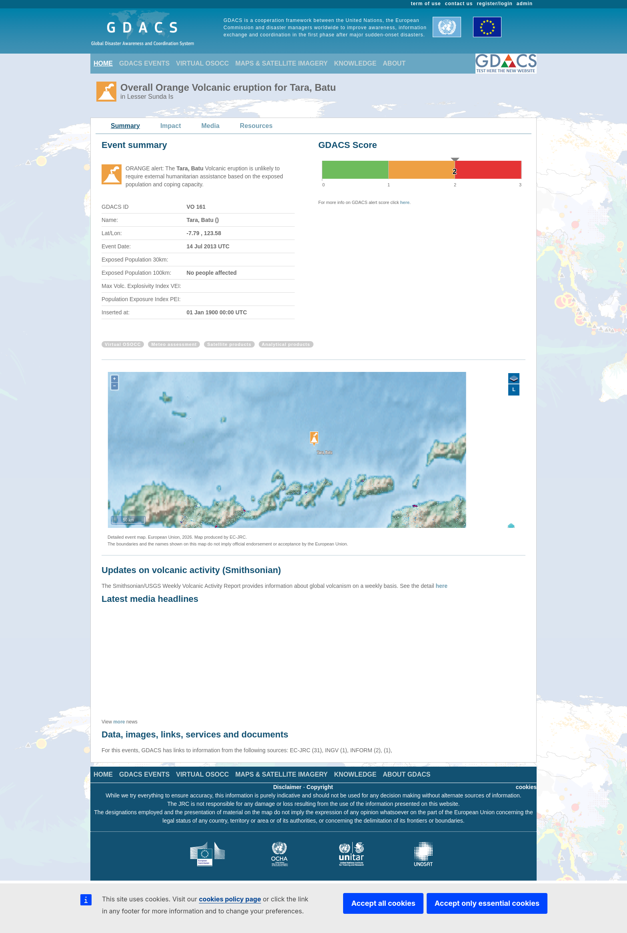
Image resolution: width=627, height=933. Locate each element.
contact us (459, 3)
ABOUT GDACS (406, 774)
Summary (125, 125)
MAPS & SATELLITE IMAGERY (281, 63)
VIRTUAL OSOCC (202, 63)
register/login (494, 3)
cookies (526, 787)
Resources (256, 125)
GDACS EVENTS (144, 63)
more (119, 722)
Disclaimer (287, 787)
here (404, 202)
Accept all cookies (383, 903)
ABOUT (394, 63)
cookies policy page (230, 899)
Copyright (320, 787)
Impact (170, 125)
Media (211, 125)
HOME (103, 63)
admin (525, 3)
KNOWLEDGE (355, 63)
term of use (426, 3)
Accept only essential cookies (487, 903)
